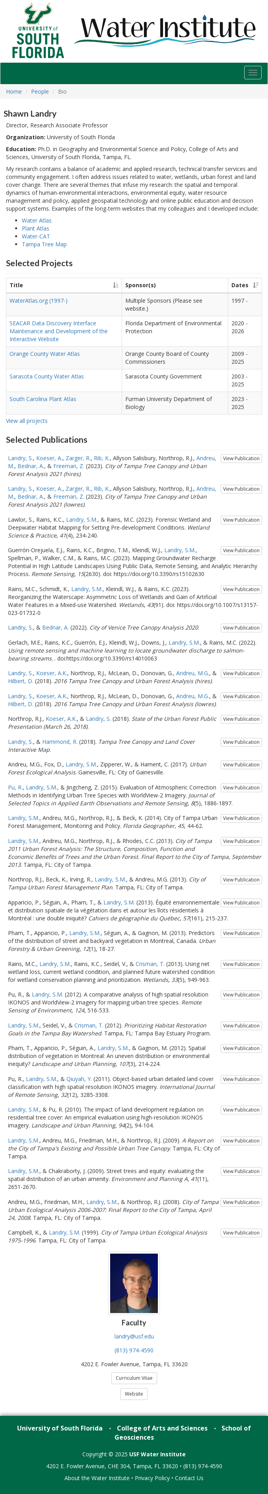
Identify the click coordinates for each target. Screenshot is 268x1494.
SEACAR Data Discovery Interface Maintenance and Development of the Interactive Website (59, 331)
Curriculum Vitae (134, 1378)
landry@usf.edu (134, 1336)
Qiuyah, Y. (79, 1079)
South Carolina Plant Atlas (43, 399)
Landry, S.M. (81, 519)
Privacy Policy (152, 1478)
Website (134, 1393)
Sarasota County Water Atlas (47, 376)
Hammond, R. (60, 741)
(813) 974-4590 (134, 1350)
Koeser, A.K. (51, 673)
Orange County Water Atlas (45, 353)
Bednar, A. (30, 466)
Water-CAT (36, 236)
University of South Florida (60, 1428)
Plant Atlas (35, 228)
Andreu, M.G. (192, 673)
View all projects (27, 420)
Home (14, 91)
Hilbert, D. (20, 681)
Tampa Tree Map (44, 244)
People (40, 91)
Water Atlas (37, 220)
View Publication (241, 458)
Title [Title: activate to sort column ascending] (16, 285)
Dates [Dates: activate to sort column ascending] (240, 285)
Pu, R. (15, 787)
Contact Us (189, 1478)
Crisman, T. (150, 964)
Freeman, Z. (68, 466)
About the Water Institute (97, 1478)
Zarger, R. (78, 458)
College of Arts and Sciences (162, 1428)
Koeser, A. (49, 458)
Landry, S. (20, 458)
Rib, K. (102, 458)
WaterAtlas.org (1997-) (39, 300)
